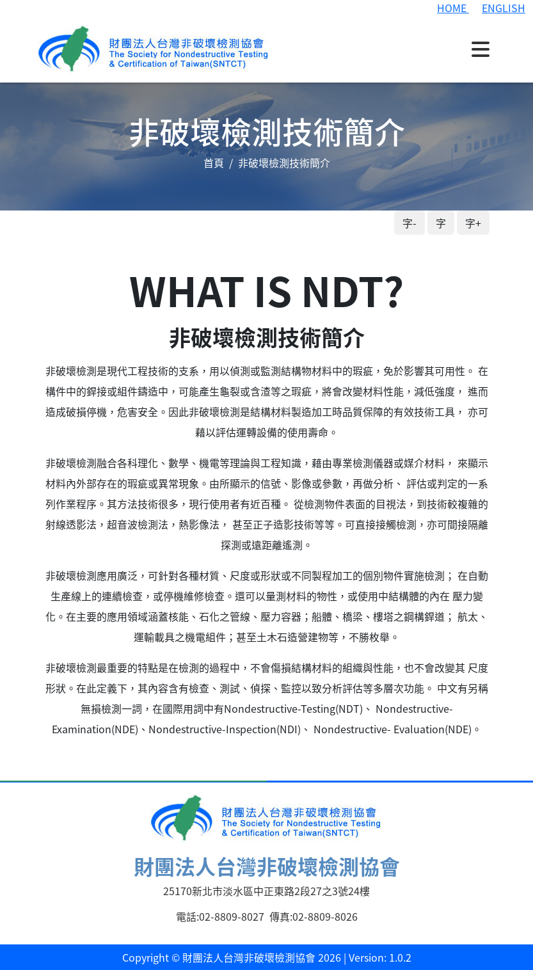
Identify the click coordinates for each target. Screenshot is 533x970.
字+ (473, 222)
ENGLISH (503, 7)
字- (409, 222)
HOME (453, 7)
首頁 (213, 162)
